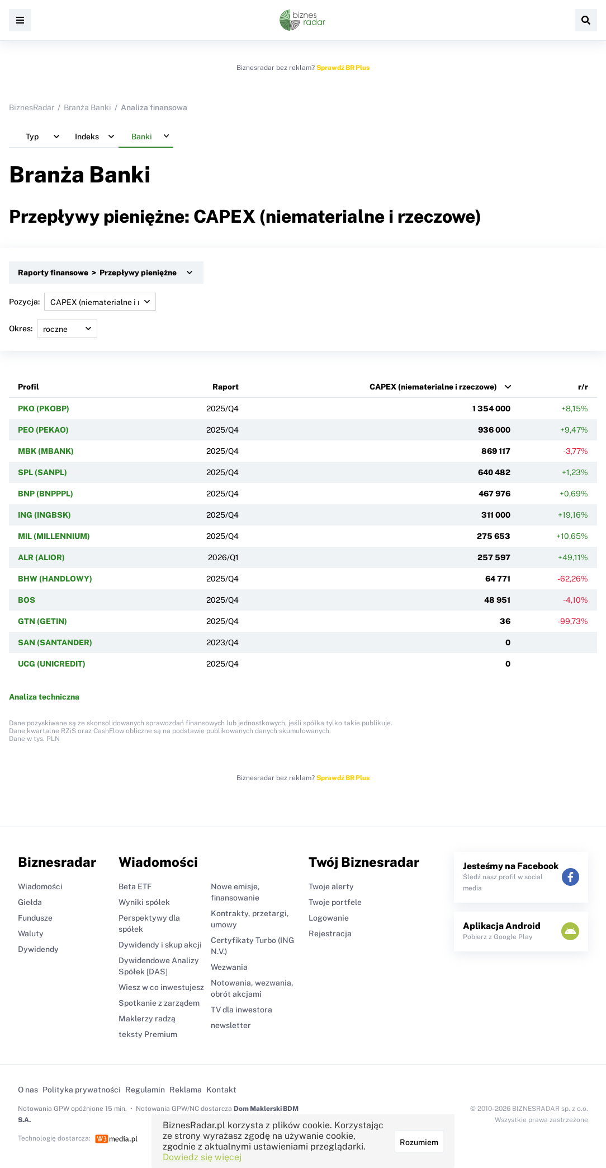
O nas (28, 1089)
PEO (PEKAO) (43, 429)
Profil (28, 386)
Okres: (53, 328)
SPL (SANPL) (42, 472)
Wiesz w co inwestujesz (161, 987)
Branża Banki (87, 107)
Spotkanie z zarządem (159, 1002)
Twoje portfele (335, 902)
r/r (583, 386)
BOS (26, 599)
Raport (225, 386)
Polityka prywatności (81, 1089)
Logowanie (329, 917)
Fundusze (35, 917)
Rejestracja (330, 933)
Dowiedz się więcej (202, 1157)
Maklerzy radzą (147, 1018)
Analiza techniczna (44, 696)
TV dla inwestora (241, 1009)
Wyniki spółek (144, 902)
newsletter (231, 1025)
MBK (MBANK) (46, 451)
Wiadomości (40, 886)
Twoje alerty (331, 886)
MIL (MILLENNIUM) (54, 536)
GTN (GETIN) (42, 621)
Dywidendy (38, 949)
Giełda (30, 902)
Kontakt (221, 1089)
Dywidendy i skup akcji (160, 944)
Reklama (185, 1089)
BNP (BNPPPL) (45, 493)
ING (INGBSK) (44, 514)
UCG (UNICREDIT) (52, 663)
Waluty (31, 933)
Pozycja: (82, 302)
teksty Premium (148, 1034)
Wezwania (229, 967)
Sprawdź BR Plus (343, 68)
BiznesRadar (31, 107)
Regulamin (145, 1089)
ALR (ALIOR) (41, 557)
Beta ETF (135, 886)
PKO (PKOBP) (43, 408)
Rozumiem (419, 1142)
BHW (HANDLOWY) (55, 578)
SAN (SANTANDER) (55, 642)
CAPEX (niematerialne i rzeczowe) (433, 386)
